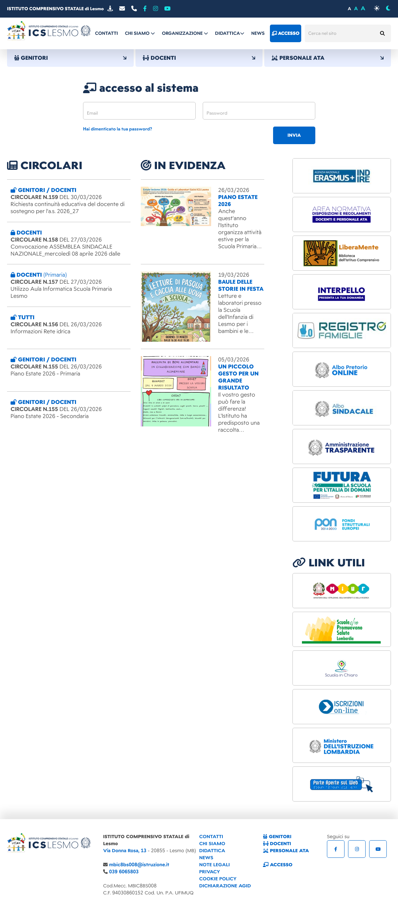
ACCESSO (277, 865)
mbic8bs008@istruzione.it (139, 865)
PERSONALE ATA (327, 58)
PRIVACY (209, 872)
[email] (139, 111)
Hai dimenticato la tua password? (117, 129)
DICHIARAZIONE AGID (225, 886)
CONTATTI (211, 837)
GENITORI (70, 58)
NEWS (206, 858)
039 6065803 (124, 872)
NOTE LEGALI (214, 865)
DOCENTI (199, 58)
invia (294, 135)
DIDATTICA (212, 851)
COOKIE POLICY (217, 879)
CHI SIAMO (212, 844)
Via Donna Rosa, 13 (124, 851)
